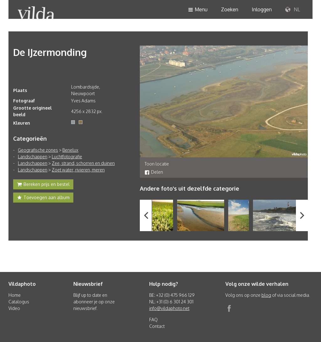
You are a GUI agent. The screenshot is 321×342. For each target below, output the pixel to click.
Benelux (70, 150)
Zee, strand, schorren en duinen (83, 163)
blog (266, 295)
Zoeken (229, 9)
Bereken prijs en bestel (43, 185)
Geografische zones (38, 150)
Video (14, 308)
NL (292, 9)
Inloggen (262, 9)
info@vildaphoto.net (169, 308)
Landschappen (32, 156)
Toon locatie (157, 163)
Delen (154, 172)
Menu (198, 10)
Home (14, 295)
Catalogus (18, 301)
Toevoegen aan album (43, 198)
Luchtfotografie (67, 156)
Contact (157, 326)
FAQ (153, 319)
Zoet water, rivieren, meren (78, 169)
